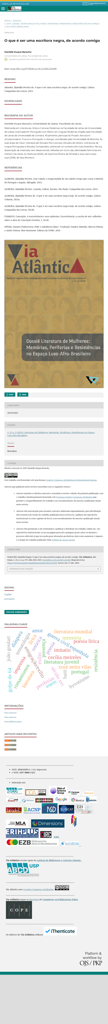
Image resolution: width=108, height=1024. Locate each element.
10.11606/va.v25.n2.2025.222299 (56, 609)
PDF (10, 444)
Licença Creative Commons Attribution (75, 546)
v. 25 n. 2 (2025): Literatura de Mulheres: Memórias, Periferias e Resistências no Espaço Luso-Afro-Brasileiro (52, 25)
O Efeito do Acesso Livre (63, 589)
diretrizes (34, 948)
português (9, 648)
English (8, 643)
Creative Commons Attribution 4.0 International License (71, 529)
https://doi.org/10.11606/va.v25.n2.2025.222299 (33, 69)
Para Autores (10, 766)
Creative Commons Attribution (38, 938)
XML (23, 444)
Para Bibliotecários (13, 771)
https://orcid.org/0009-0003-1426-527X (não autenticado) (30, 59)
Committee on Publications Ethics (60, 948)
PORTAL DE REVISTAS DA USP (15, 4)
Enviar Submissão (16, 661)
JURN (56, 886)
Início (7, 20)
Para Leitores (10, 762)
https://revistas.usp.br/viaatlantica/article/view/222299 (32, 612)
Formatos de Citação (21, 618)
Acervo (17, 20)
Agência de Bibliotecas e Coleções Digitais (59, 909)
